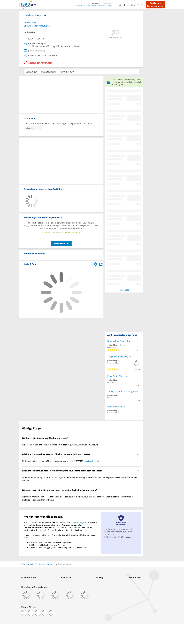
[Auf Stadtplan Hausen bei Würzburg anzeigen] (100, 264)
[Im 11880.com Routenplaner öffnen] (96, 263)
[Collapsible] (138, 438)
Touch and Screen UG (117, 356)
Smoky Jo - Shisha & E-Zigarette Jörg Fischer (124, 391)
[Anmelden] (130, 5)
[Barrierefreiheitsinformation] (139, 5)
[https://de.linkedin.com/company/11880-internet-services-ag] (45, 613)
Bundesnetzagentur (79, 522)
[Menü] (143, 5)
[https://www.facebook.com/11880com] (24, 613)
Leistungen (31, 71)
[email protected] (90, 461)
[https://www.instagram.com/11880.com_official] (31, 613)
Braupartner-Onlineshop (119, 341)
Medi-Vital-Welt (114, 406)
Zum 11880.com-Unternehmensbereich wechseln (93, 6)
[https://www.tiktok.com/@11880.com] (38, 613)
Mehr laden (124, 289)
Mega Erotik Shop (115, 376)
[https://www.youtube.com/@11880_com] (52, 613)
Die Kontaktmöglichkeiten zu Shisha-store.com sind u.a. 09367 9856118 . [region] (60, 461)
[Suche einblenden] (121, 5)
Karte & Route (67, 71)
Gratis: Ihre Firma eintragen (155, 5)
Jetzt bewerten (61, 243)
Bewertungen (48, 71)
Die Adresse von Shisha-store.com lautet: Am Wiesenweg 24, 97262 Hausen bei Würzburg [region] (60, 444)
